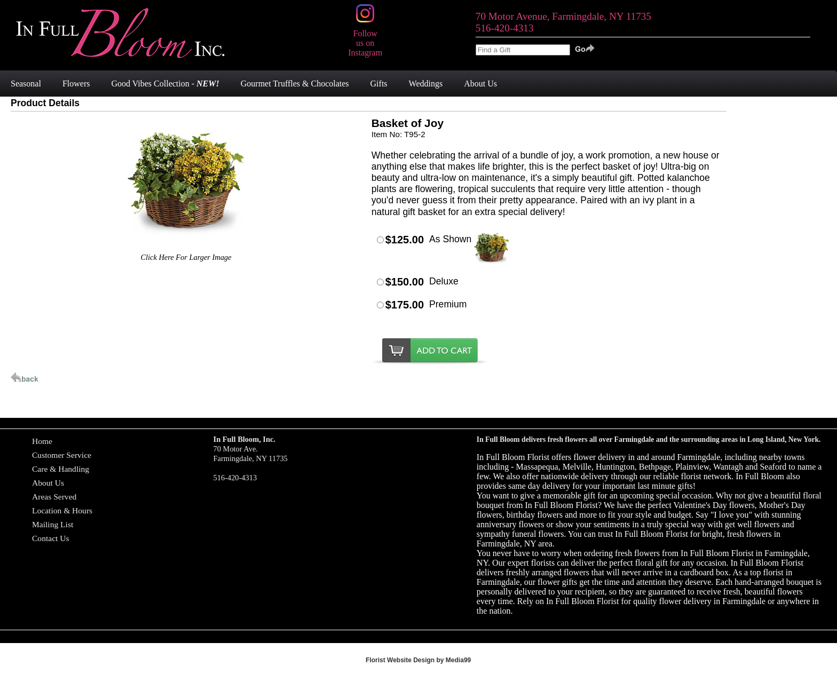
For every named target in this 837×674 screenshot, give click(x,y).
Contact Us (50, 538)
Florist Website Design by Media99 (418, 660)
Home (42, 441)
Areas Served (54, 496)
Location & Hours (62, 510)
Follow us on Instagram (365, 38)
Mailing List (52, 524)
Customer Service (61, 454)
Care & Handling (60, 468)
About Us (48, 482)
